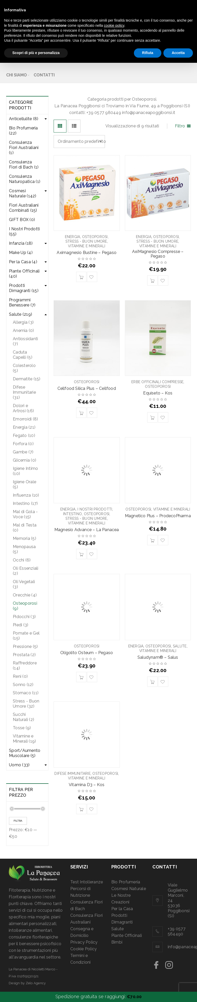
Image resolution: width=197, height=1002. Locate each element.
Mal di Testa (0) (24, 528)
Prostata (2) (24, 654)
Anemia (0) (23, 330)
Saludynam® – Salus (157, 657)
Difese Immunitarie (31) (24, 392)
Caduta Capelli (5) (22, 355)
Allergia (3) (23, 322)
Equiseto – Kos (157, 393)
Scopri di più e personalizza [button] (36, 53)
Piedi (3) (20, 624)
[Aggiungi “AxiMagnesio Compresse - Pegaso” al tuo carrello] (152, 280)
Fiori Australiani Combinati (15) (23, 208)
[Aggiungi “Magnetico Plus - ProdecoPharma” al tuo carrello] (152, 540)
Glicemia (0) (24, 460)
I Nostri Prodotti (94, 509)
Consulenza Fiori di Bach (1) (23, 165)
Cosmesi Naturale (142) (22, 193)
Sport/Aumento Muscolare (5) (24, 753)
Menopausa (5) (24, 549)
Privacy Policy (84, 942)
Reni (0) (20, 676)
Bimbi (116, 942)
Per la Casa (122, 908)
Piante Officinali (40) (24, 274)
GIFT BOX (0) (22, 219)
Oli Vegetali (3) (24, 584)
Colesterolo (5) (24, 368)
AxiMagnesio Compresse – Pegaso (158, 254)
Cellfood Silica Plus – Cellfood (86, 388)
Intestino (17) (25, 503)
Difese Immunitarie (72, 773)
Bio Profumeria (125, 882)
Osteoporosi (95, 237)
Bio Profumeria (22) (23, 131)
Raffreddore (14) (25, 666)
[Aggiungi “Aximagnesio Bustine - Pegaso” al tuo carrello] (81, 277)
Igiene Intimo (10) (25, 471)
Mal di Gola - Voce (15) (25, 514)
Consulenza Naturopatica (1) (24, 179)
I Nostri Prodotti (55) (24, 231)
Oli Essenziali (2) (25, 571)
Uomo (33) (19, 764)
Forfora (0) (23, 443)
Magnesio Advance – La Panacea (86, 529)
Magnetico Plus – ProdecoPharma (158, 515)
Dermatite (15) (27, 378)
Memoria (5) (24, 538)
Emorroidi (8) (25, 419)
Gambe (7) (23, 452)
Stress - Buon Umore (86, 241)
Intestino (72, 514)
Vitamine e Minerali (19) (24, 739)
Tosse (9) (22, 727)
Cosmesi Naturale (128, 888)
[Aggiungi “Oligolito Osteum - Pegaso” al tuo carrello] (81, 677)
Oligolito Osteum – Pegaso (86, 652)
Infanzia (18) (21, 243)
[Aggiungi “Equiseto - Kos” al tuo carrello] (152, 417)
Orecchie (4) (25, 595)
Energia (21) (24, 427)
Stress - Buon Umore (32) (26, 704)
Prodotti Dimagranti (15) (23, 288)
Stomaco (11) (25, 692)
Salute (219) (20, 314)
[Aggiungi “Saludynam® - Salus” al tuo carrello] (152, 681)
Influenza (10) (26, 495)
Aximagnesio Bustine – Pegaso (86, 252)
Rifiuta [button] (147, 53)
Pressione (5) (25, 646)
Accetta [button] (178, 53)
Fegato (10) (24, 435)
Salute (180, 646)
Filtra (18, 820)
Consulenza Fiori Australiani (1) (23, 147)
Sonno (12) (23, 684)
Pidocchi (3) (24, 616)
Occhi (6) (22, 560)
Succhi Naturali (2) (23, 717)
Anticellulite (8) (23, 118)
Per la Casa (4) (23, 261)
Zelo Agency (36, 983)
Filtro (180, 126)
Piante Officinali (126, 935)
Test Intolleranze (86, 882)
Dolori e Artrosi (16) (23, 408)
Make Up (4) (21, 252)
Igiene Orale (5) (24, 484)
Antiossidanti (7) (25, 341)
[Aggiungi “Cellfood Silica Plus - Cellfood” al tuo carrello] (81, 413)
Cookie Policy (83, 948)
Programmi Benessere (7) (22, 302)
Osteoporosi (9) (25, 606)
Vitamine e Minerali (86, 246)
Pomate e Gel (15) (26, 636)
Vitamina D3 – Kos (86, 784)
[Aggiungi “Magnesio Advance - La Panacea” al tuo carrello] (81, 554)
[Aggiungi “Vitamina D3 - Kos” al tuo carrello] (81, 809)
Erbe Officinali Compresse (157, 382)
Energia (72, 237)
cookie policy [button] (114, 25)
